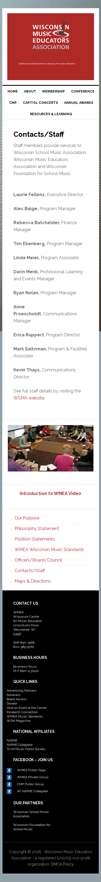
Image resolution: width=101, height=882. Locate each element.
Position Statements (35, 539)
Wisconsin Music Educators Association (50, 36)
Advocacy (14, 695)
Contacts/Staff (30, 570)
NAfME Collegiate (20, 745)
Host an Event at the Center (27, 708)
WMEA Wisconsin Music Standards (49, 549)
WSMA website (28, 398)
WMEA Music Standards (25, 716)
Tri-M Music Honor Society (26, 749)
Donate (12, 703)
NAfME (12, 740)
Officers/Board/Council (38, 560)
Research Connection (22, 712)
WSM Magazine (18, 721)
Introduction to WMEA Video (50, 493)
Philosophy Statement (37, 528)
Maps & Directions (33, 581)
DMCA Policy (62, 864)
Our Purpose (27, 518)
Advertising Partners (21, 690)
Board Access (16, 699)
